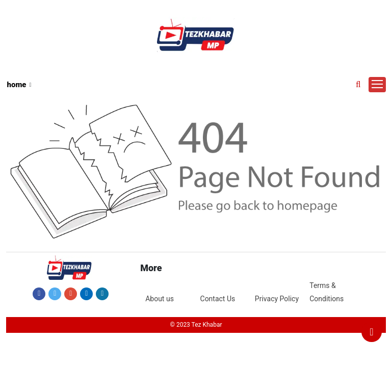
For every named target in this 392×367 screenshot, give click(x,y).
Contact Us (218, 299)
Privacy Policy (277, 299)
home (17, 84)
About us (159, 299)
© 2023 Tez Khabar (196, 324)
